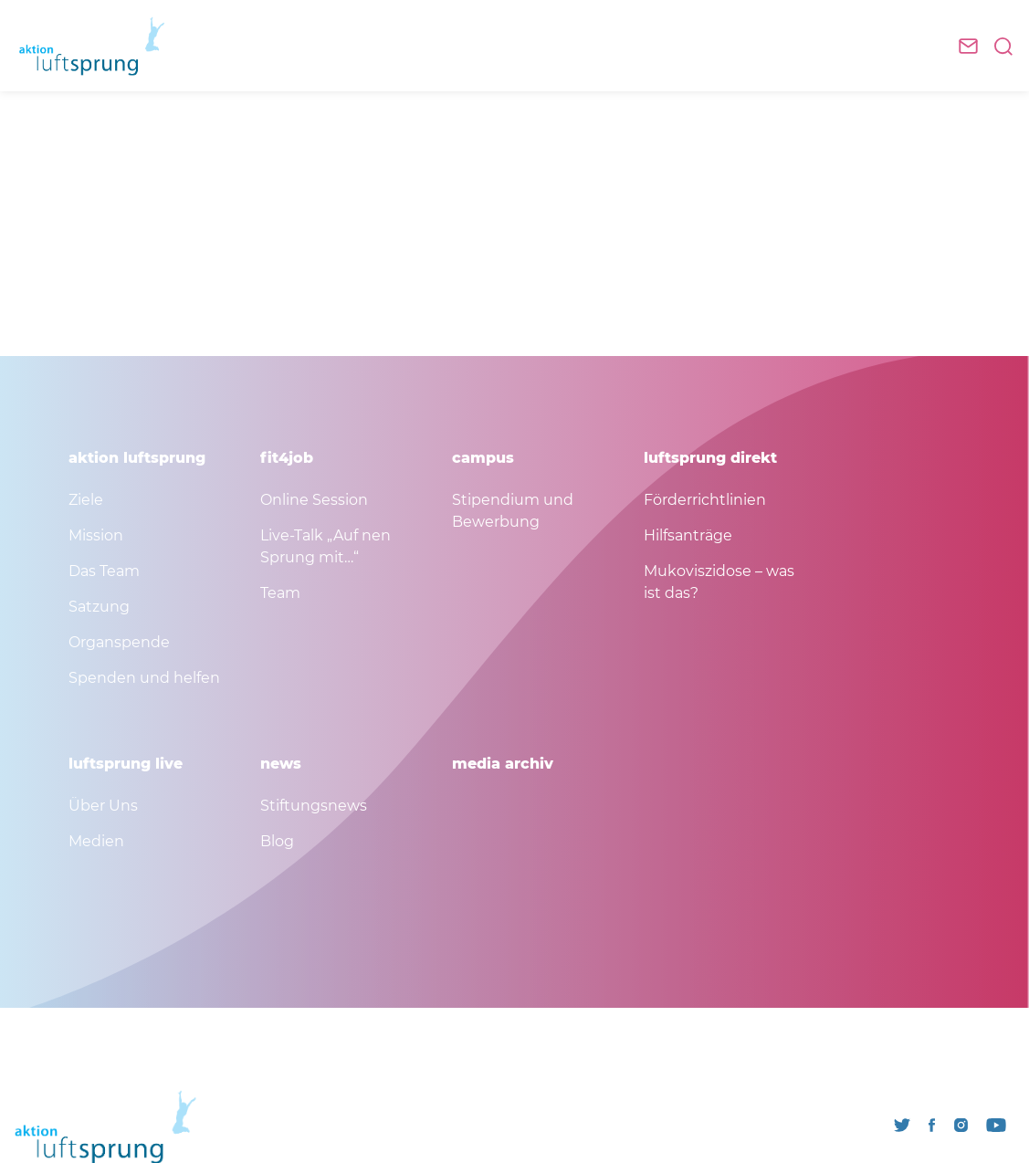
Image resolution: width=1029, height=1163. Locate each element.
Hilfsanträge (688, 535)
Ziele (85, 499)
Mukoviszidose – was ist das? (719, 582)
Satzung (99, 606)
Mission (95, 535)
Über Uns (103, 805)
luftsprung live (125, 763)
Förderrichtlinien (705, 499)
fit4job (286, 457)
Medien (96, 841)
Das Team (104, 571)
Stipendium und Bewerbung (512, 510)
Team (280, 593)
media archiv (502, 763)
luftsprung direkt (710, 457)
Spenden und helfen (144, 677)
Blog (277, 841)
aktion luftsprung (136, 457)
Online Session (314, 499)
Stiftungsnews (313, 805)
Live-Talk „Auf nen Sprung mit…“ (325, 546)
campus (483, 457)
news (280, 763)
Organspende (119, 642)
